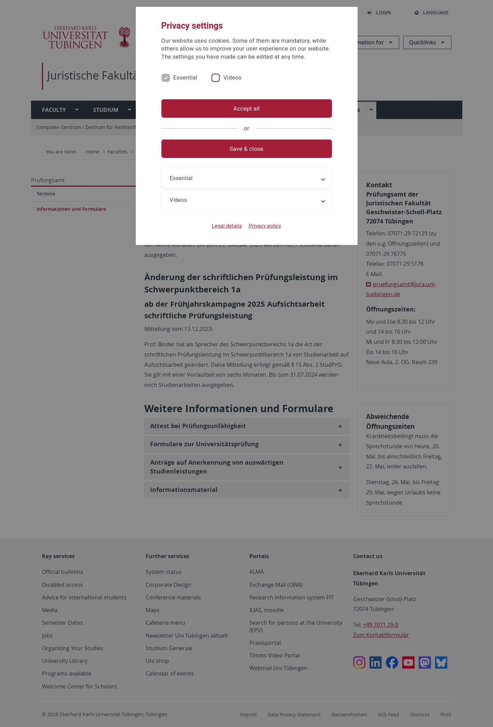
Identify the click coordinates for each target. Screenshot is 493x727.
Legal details (227, 226)
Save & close (246, 148)
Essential (185, 77)
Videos (232, 77)
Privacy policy (265, 226)
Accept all (246, 108)
